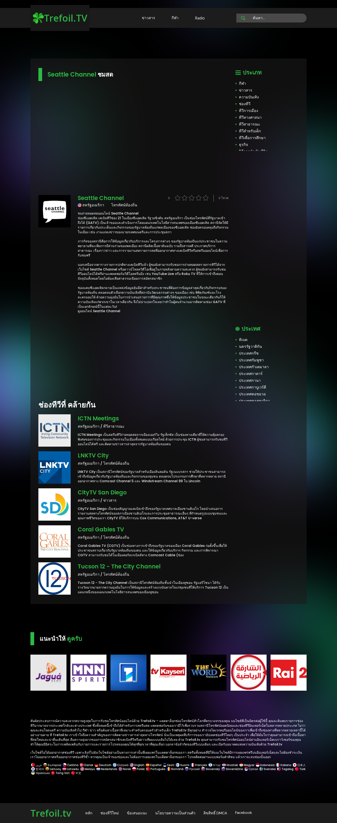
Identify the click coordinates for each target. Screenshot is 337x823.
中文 (75, 773)
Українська (40, 773)
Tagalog (285, 769)
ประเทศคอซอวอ (252, 394)
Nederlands (107, 769)
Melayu (88, 769)
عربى (36, 765)
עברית (214, 765)
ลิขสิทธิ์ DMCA (215, 813)
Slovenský (211, 769)
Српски (251, 769)
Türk (299, 769)
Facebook (243, 812)
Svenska (267, 769)
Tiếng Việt (60, 773)
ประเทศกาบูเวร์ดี (252, 387)
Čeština (70, 765)
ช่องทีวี (244, 104)
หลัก (88, 813)
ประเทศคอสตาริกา (254, 401)
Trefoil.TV (60, 17)
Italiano (283, 765)
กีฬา (175, 17)
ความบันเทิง (249, 97)
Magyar (247, 765)
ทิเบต (243, 339)
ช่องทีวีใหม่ (109, 813)
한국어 (37, 769)
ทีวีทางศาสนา (250, 117)
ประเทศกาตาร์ (251, 373)
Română (175, 769)
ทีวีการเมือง (248, 110)
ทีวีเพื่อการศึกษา (252, 138)
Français (199, 765)
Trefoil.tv (50, 813)
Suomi (182, 765)
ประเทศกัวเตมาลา (254, 367)
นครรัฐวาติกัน (250, 346)
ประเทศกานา (250, 380)
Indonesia (265, 765)
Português (155, 769)
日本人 (299, 765)
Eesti (168, 765)
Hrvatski (230, 765)
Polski (138, 769)
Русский (192, 769)
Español (153, 765)
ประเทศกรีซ (249, 353)
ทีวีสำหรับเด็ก (250, 131)
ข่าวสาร (148, 17)
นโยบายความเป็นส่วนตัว (175, 813)
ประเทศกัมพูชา (251, 360)
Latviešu (71, 769)
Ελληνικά (120, 765)
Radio (200, 18)
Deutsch (103, 765)
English (137, 765)
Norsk (125, 769)
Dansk (86, 765)
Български (52, 765)
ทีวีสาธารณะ (249, 124)
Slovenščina (232, 769)
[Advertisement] (168, 44)
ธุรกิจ (243, 144)
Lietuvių (53, 769)
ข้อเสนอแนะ (137, 813)
